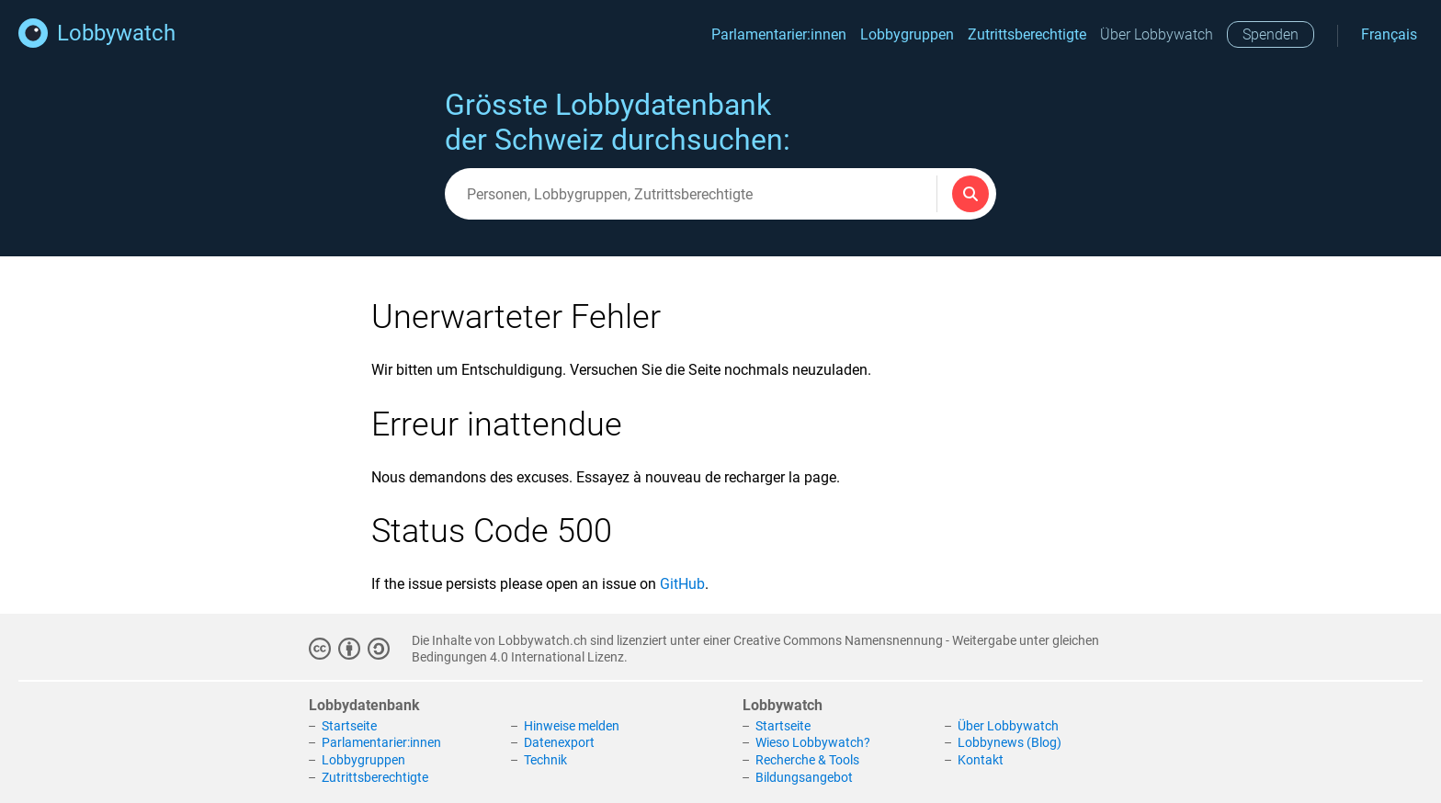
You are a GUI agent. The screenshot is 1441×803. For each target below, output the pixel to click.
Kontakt (981, 759)
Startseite (349, 725)
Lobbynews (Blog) (1009, 742)
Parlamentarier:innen (778, 34)
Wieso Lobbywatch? (812, 742)
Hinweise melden (571, 725)
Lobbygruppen (907, 34)
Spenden (1270, 34)
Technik (545, 759)
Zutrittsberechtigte (1027, 34)
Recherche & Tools (807, 759)
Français (1389, 34)
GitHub (682, 584)
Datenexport (559, 742)
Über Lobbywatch (1156, 34)
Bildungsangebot (804, 777)
